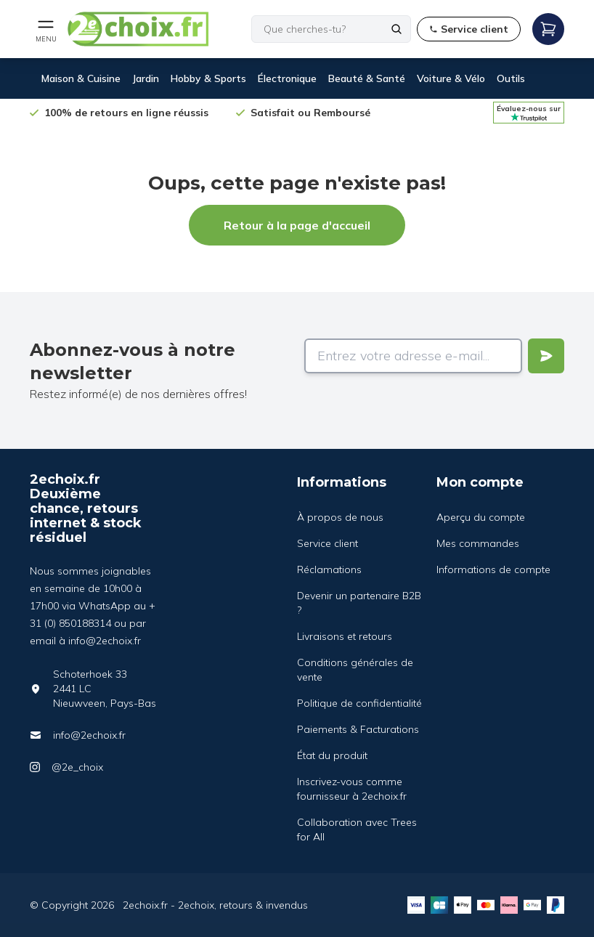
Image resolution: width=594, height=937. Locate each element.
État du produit (332, 755)
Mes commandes (477, 543)
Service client (327, 543)
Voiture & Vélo (451, 78)
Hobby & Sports (208, 78)
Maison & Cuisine (81, 78)
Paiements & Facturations (358, 729)
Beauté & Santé (366, 78)
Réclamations (329, 569)
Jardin (145, 78)
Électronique (287, 78)
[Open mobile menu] (46, 29)
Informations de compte (493, 569)
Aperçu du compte (480, 517)
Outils (511, 78)
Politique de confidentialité (359, 703)
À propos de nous (340, 517)
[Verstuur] (546, 355)
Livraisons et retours (344, 636)
